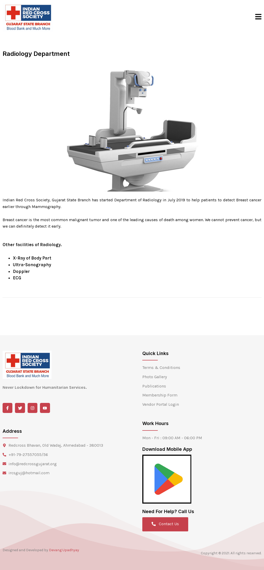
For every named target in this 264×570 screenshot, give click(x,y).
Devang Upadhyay (64, 550)
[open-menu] (258, 17)
